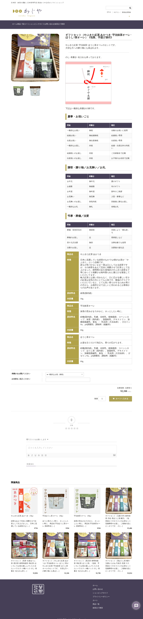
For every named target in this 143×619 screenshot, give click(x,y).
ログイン (117, 12)
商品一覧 (27, 24)
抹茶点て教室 (86, 24)
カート (37, 24)
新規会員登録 (126, 12)
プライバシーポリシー (101, 589)
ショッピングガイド (53, 24)
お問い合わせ (71, 24)
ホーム (16, 24)
